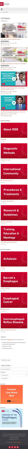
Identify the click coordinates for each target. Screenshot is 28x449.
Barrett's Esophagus (5, 288)
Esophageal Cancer (5, 309)
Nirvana (13, 442)
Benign (11, 69)
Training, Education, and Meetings (9, 242)
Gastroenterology (5, 93)
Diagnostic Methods (5, 160)
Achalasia (3, 268)
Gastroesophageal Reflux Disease (8, 330)
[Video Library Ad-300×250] (11, 403)
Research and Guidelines (6, 221)
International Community (7, 180)
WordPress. (19, 442)
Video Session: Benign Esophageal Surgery (10, 39)
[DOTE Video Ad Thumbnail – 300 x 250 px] (11, 427)
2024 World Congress (6, 44)
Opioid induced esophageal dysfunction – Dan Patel (13, 112)
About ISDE (3, 139)
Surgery (10, 93)
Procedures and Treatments (7, 201)
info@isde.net (10, 339)
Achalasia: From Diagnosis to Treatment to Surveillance (14, 63)
